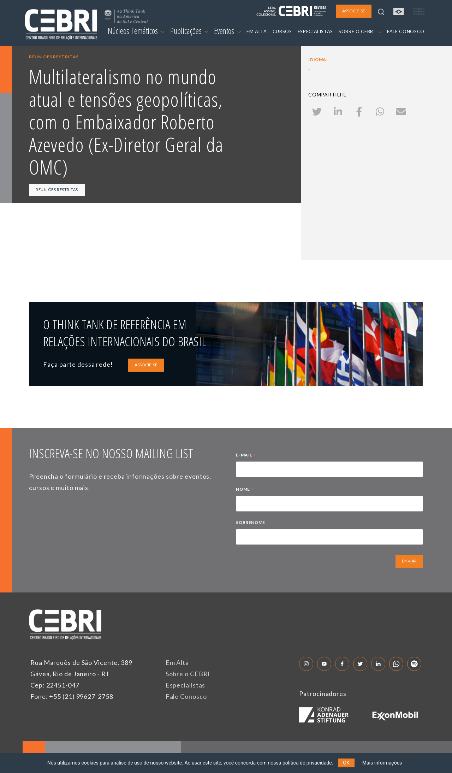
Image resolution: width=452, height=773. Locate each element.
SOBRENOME (250, 522)
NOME (245, 490)
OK (346, 763)
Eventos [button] (227, 30)
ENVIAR (409, 560)
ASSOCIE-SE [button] (353, 10)
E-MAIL (246, 456)
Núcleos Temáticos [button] (136, 30)
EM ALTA (256, 31)
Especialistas (186, 685)
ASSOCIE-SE (146, 364)
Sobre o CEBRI (188, 674)
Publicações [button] (189, 30)
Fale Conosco (186, 696)
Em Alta (177, 662)
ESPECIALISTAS (315, 31)
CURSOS (282, 31)
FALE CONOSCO (405, 31)
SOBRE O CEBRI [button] (360, 31)
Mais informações (382, 763)
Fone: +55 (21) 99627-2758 (71, 696)
